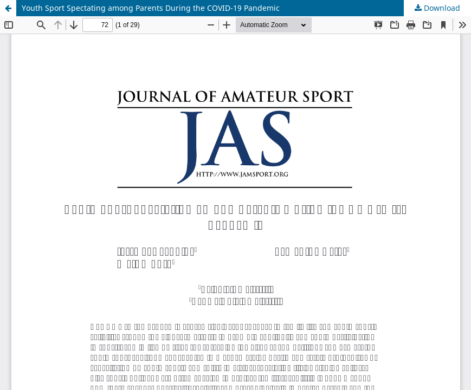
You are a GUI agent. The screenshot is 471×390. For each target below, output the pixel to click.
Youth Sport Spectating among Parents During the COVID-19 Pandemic (151, 8)
